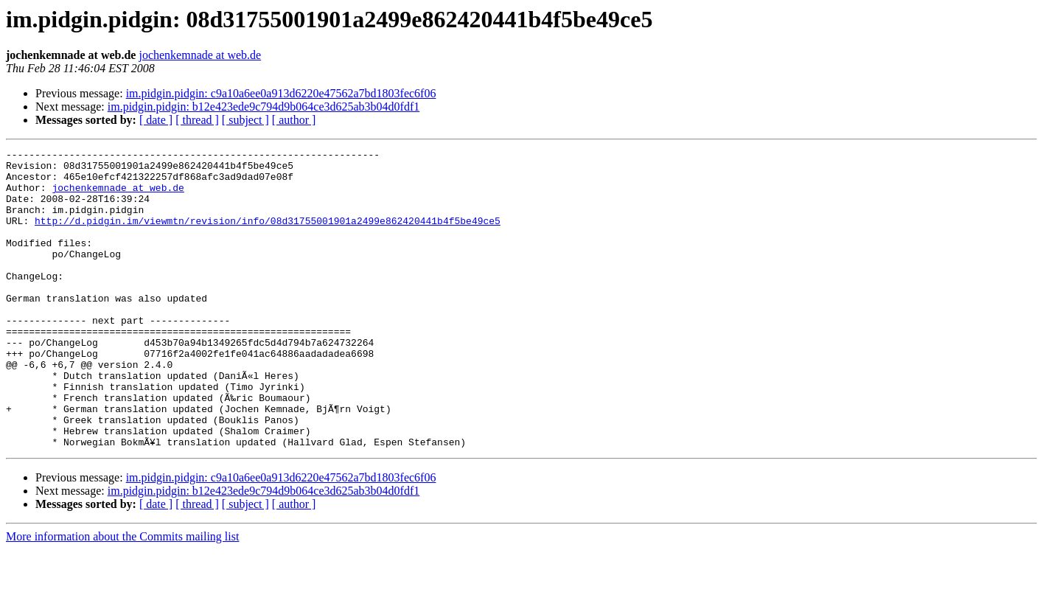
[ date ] (155, 120)
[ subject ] (245, 120)
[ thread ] (197, 120)
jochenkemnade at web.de (200, 55)
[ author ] (294, 120)
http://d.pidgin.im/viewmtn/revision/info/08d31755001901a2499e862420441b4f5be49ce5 (267, 236)
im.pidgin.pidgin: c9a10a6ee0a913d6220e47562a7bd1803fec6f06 (281, 93)
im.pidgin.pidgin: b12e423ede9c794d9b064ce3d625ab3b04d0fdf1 (263, 106)
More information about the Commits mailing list (122, 596)
